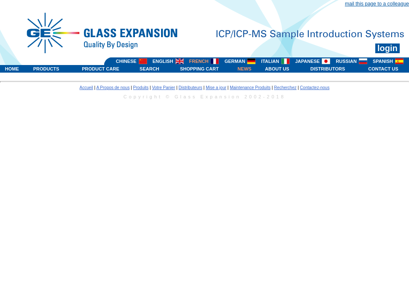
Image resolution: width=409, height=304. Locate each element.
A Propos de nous (112, 87)
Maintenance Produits (250, 87)
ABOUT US (277, 68)
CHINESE (126, 61)
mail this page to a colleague (377, 4)
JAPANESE (307, 61)
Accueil (86, 87)
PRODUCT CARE (100, 68)
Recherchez (285, 87)
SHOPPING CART (199, 68)
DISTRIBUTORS (327, 68)
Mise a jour (216, 87)
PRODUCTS (46, 68)
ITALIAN (270, 61)
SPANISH (383, 61)
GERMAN (234, 61)
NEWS (244, 68)
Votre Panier (163, 87)
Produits (141, 87)
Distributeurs (190, 87)
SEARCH (149, 68)
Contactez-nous (314, 87)
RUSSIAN (346, 61)
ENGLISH (163, 61)
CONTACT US (383, 68)
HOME (12, 68)
